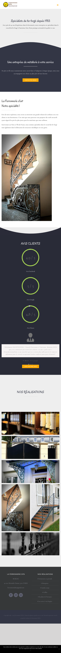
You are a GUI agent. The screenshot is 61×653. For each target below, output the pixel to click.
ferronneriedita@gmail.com (16, 588)
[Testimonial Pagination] (28, 364)
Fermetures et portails (45, 579)
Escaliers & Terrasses (45, 597)
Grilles (45, 592)
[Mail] (21, 595)
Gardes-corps (45, 588)
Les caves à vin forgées (45, 601)
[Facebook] (11, 595)
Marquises (45, 583)
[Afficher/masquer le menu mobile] (58, 5)
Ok (30, 650)
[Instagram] (16, 595)
